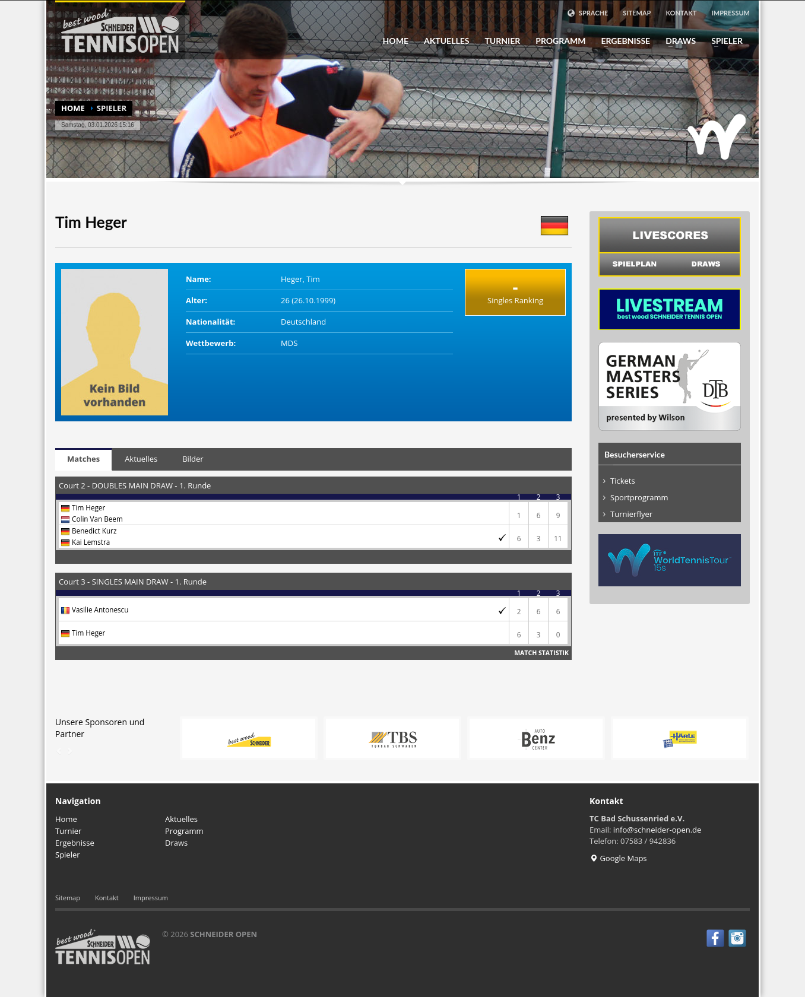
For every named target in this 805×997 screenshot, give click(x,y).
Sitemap (637, 13)
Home (395, 41)
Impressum (731, 13)
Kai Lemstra (91, 542)
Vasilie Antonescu (100, 609)
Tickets (622, 480)
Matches (83, 458)
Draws (677, 41)
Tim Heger (88, 507)
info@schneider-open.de (657, 829)
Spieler (723, 41)
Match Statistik (541, 653)
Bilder (193, 458)
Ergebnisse (622, 41)
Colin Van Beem (97, 518)
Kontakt (680, 13)
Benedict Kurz (94, 530)
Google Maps (618, 858)
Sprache (587, 13)
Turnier (498, 41)
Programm (556, 41)
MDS (289, 343)
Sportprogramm (639, 497)
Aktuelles (446, 41)
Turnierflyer (631, 514)
